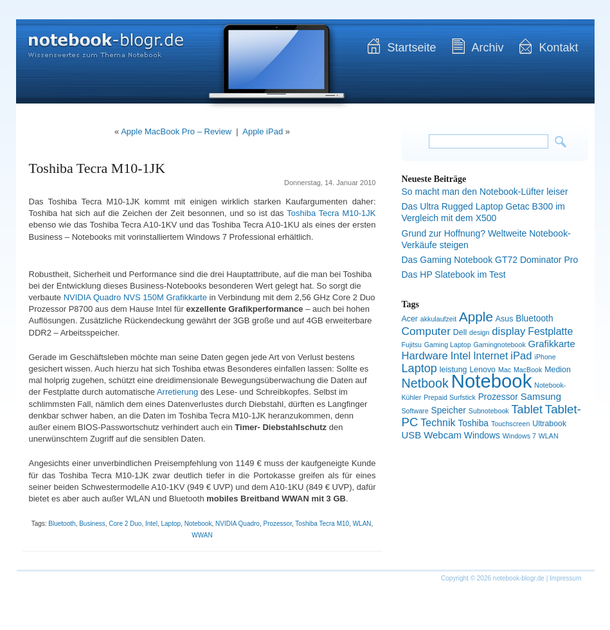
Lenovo (482, 369)
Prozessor (277, 523)
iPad (521, 356)
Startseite (411, 47)
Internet (490, 355)
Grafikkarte (551, 343)
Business (92, 523)
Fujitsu (412, 344)
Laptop (171, 523)
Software (415, 411)
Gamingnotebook (500, 344)
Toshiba (473, 423)
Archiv (487, 47)
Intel (151, 523)
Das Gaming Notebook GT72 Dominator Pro (490, 260)
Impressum (565, 578)
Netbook (425, 383)
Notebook (198, 523)
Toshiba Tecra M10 (322, 523)
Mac (504, 370)
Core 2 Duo (125, 523)
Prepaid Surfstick (450, 397)
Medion (557, 369)
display (508, 331)
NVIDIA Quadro (237, 523)
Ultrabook (549, 423)
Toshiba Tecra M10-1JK (97, 168)
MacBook (528, 370)
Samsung (541, 396)
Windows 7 (519, 436)
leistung (453, 369)
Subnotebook (489, 411)
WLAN (362, 523)
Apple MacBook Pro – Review (176, 131)
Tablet (527, 409)
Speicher (448, 410)
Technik (437, 422)
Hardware (425, 356)
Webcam (443, 434)
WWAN (202, 535)
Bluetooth (61, 523)
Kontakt (558, 47)
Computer (426, 331)
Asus (505, 318)
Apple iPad (262, 131)
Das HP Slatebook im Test (454, 274)
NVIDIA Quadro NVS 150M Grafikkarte (135, 297)
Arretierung (177, 392)
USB (412, 434)
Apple (476, 316)
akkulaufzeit (438, 319)
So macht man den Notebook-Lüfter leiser (485, 191)
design (479, 332)
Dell (460, 332)
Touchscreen (510, 424)
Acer (410, 318)
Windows (482, 435)
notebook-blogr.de (96, 38)
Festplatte (550, 331)
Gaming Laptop (447, 344)
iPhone (545, 357)
